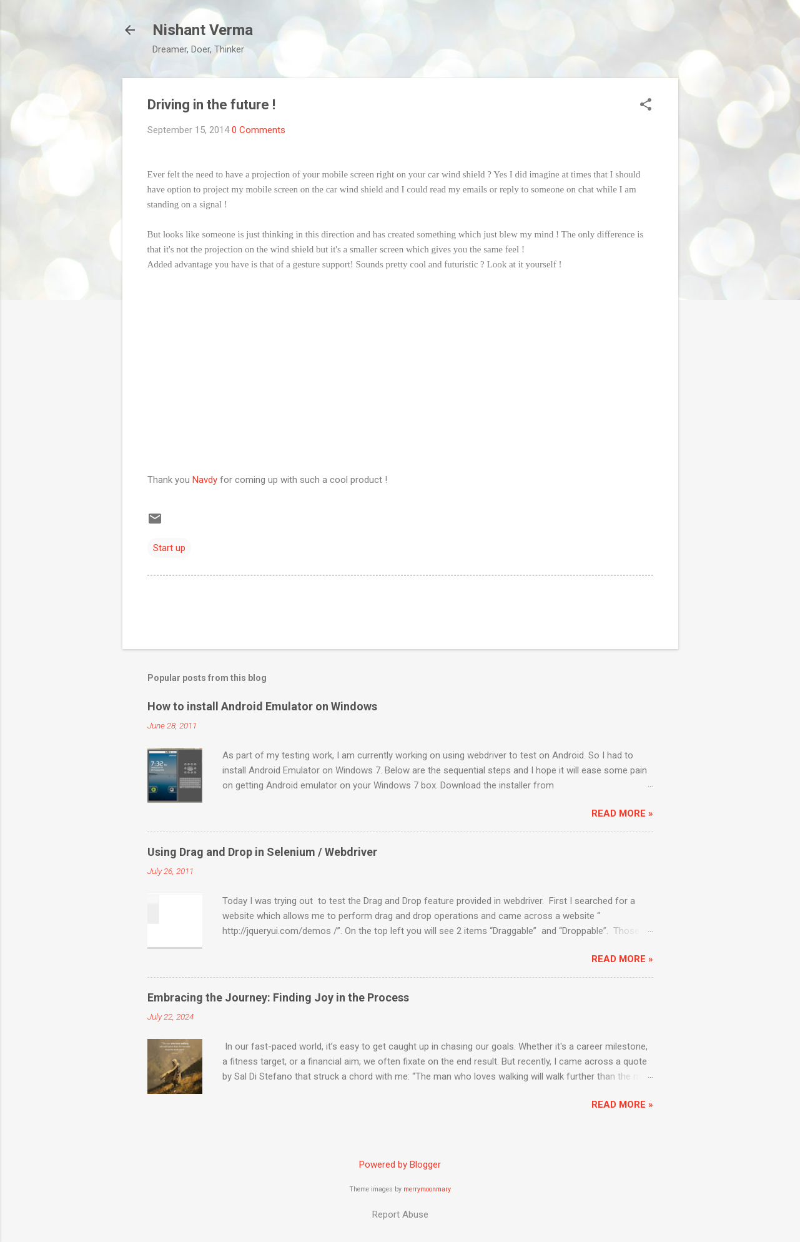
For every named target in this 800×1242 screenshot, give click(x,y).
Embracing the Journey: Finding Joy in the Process (278, 997)
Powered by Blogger (400, 1164)
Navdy (204, 479)
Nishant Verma (202, 30)
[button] (645, 105)
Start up (169, 548)
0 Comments (258, 130)
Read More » (622, 813)
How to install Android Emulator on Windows (262, 706)
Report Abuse (400, 1214)
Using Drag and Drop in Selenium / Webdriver (262, 851)
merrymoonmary (427, 1189)
